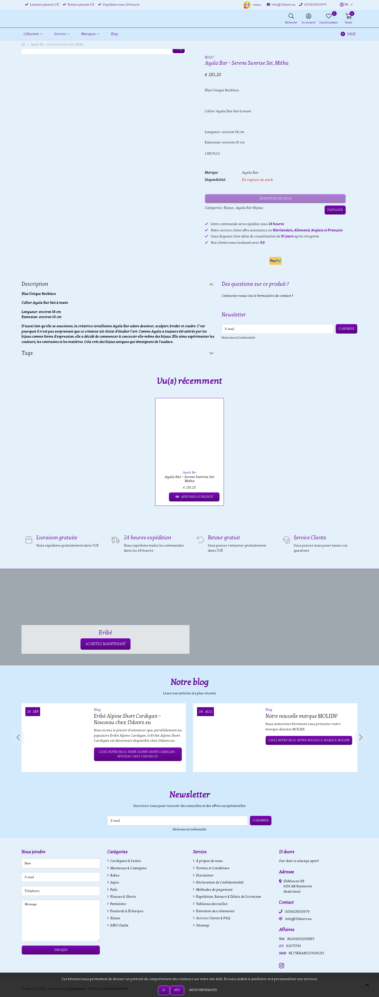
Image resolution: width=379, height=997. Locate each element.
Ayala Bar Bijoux (249, 208)
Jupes (114, 882)
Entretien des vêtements (214, 911)
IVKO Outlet (118, 925)
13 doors (286, 852)
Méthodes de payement (214, 890)
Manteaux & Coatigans (128, 868)
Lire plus (212, 154)
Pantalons (117, 904)
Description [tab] (35, 284)
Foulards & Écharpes (126, 911)
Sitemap (202, 925)
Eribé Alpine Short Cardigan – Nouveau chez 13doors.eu (127, 719)
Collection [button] (31, 34)
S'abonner (346, 329)
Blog (114, 34)
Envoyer (60, 950)
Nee (177, 990)
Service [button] (60, 34)
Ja (163, 990)
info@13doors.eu (298, 919)
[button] (344, 5)
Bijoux (228, 208)
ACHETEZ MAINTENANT (105, 644)
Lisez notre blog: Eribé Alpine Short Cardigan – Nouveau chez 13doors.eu (137, 754)
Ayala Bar (250, 173)
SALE (348, 34)
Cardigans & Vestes (125, 861)
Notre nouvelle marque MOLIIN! (301, 716)
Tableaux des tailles (211, 904)
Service (199, 852)
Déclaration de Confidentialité (238, 337)
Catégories (117, 852)
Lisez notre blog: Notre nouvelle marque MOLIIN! (309, 740)
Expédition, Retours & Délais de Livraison (228, 897)
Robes (114, 875)
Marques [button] (88, 34)
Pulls (113, 890)
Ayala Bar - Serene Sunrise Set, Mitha (190, 479)
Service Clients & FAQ (212, 918)
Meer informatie (203, 990)
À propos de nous (209, 861)
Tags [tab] (27, 353)
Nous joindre (33, 852)
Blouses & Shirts (122, 897)
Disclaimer (204, 875)
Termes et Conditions (212, 868)
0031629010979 (297, 912)
